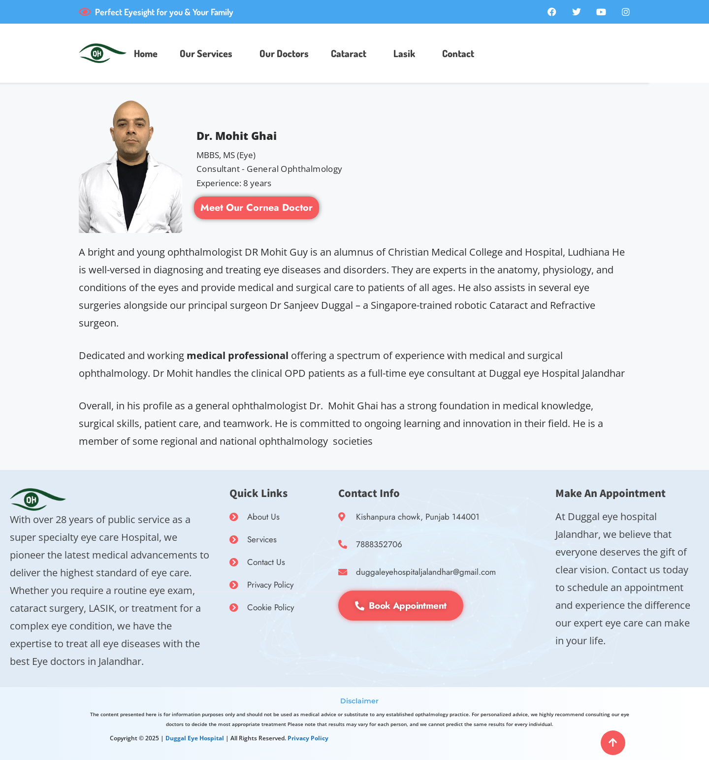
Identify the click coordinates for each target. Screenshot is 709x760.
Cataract (348, 53)
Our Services (206, 53)
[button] (208, 53)
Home (146, 53)
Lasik (404, 53)
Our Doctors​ (284, 53)
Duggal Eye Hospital (194, 738)
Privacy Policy (308, 738)
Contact (458, 53)
